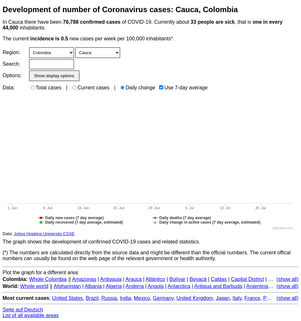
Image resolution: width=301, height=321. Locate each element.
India (125, 298)
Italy (236, 298)
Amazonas (84, 279)
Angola (156, 286)
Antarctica (178, 286)
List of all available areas (31, 315)
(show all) (287, 279)
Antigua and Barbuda (218, 286)
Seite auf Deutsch (23, 309)
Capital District (247, 279)
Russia (109, 298)
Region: (11, 52)
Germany (163, 298)
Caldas (219, 279)
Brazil (92, 298)
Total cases (46, 87)
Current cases (91, 87)
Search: (11, 64)
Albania (93, 286)
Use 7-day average (183, 87)
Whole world (34, 286)
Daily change (137, 87)
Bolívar (177, 279)
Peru (268, 298)
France (252, 298)
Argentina (257, 286)
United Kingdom (194, 298)
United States (67, 298)
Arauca (134, 279)
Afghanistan (67, 286)
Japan (223, 298)
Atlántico (155, 279)
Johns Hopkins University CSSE (44, 233)
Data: (9, 87)
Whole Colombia (48, 279)
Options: (12, 75)
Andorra (135, 286)
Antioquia (111, 279)
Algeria (114, 286)
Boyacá (198, 279)
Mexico (142, 298)
